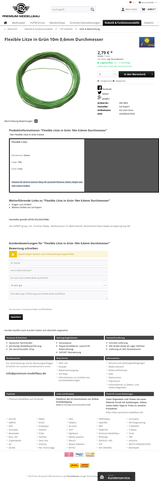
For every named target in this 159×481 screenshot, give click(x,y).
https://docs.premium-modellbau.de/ (124, 412)
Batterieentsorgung (68, 370)
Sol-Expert (134, 419)
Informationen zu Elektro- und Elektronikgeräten (124, 386)
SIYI (100, 444)
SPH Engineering (137, 422)
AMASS (12, 422)
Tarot (131, 433)
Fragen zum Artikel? (20, 204)
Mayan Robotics (77, 444)
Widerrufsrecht (116, 366)
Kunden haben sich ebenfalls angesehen (47, 330)
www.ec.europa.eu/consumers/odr (73, 404)
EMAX (41, 419)
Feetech (42, 429)
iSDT (71, 429)
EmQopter (44, 426)
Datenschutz (115, 377)
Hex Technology (46, 447)
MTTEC (72, 447)
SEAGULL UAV (105, 440)
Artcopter (13, 429)
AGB (111, 373)
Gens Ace (43, 440)
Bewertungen (28, 121)
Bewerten (119, 81)
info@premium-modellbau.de (26, 373)
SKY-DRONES (105, 447)
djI (10, 444)
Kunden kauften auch (15, 330)
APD (11, 426)
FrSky (41, 433)
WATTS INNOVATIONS (140, 444)
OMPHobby (104, 419)
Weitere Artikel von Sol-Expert (25, 207)
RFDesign (103, 436)
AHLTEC (12, 419)
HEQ (71, 419)
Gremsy (42, 444)
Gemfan (43, 436)
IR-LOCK (73, 426)
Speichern (16, 317)
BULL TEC (13, 436)
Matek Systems (76, 436)
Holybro (72, 422)
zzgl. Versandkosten (115, 59)
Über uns (63, 363)
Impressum (114, 381)
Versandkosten (73, 476)
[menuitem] (73, 10)
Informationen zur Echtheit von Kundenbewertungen (74, 379)
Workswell (134, 447)
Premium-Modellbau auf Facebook (26, 399)
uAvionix (133, 440)
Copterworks (15, 440)
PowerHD (103, 429)
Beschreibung (11, 121)
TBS (130, 436)
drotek (12, 447)
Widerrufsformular (118, 370)
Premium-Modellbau (109, 433)
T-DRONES (134, 426)
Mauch (72, 440)
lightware (73, 433)
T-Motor (133, 429)
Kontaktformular (102, 476)
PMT (101, 426)
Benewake (14, 433)
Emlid (41, 422)
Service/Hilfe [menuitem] (147, 2)
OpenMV (103, 422)
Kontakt (62, 366)
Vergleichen (105, 81)
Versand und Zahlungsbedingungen (127, 363)
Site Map (63, 373)
